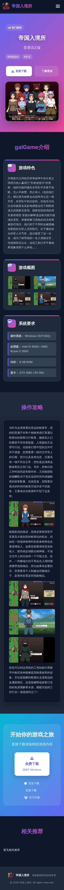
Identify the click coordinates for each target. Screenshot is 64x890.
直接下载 (18, 71)
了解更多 (47, 71)
